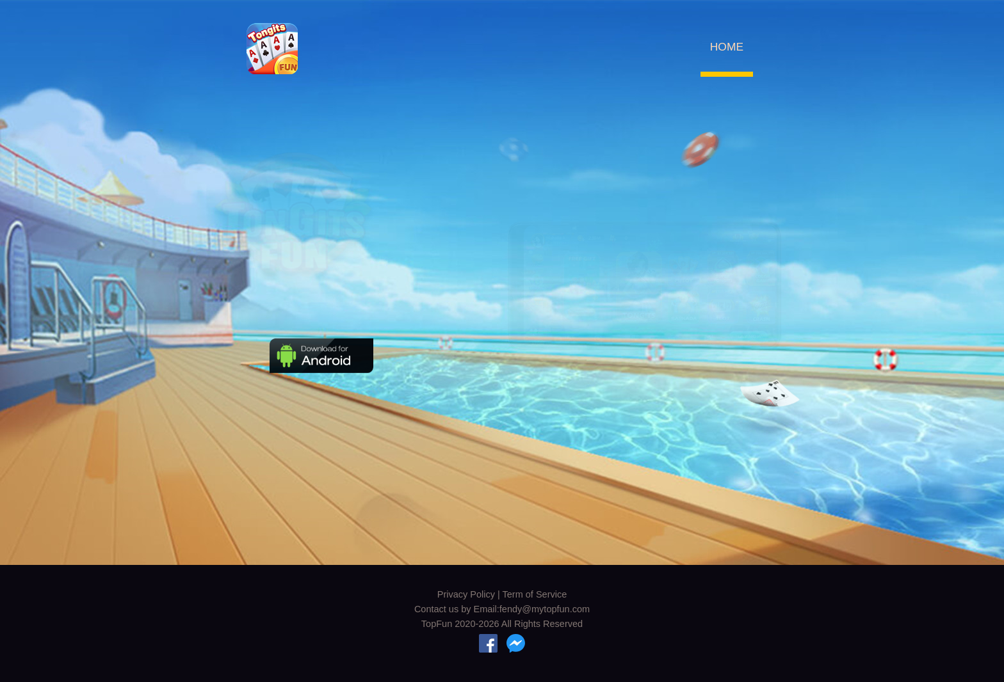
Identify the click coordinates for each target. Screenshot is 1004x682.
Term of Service (535, 594)
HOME (726, 46)
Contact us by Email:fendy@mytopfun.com (502, 609)
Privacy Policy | (470, 594)
